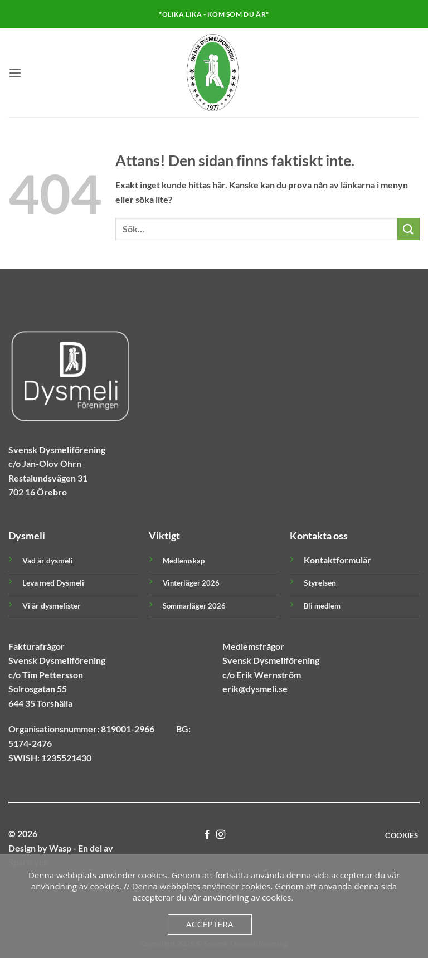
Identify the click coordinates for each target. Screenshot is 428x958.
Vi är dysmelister (51, 605)
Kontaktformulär (337, 560)
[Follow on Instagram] (220, 835)
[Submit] (408, 229)
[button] (15, 72)
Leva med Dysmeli (53, 582)
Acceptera (210, 924)
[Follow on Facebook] (207, 835)
